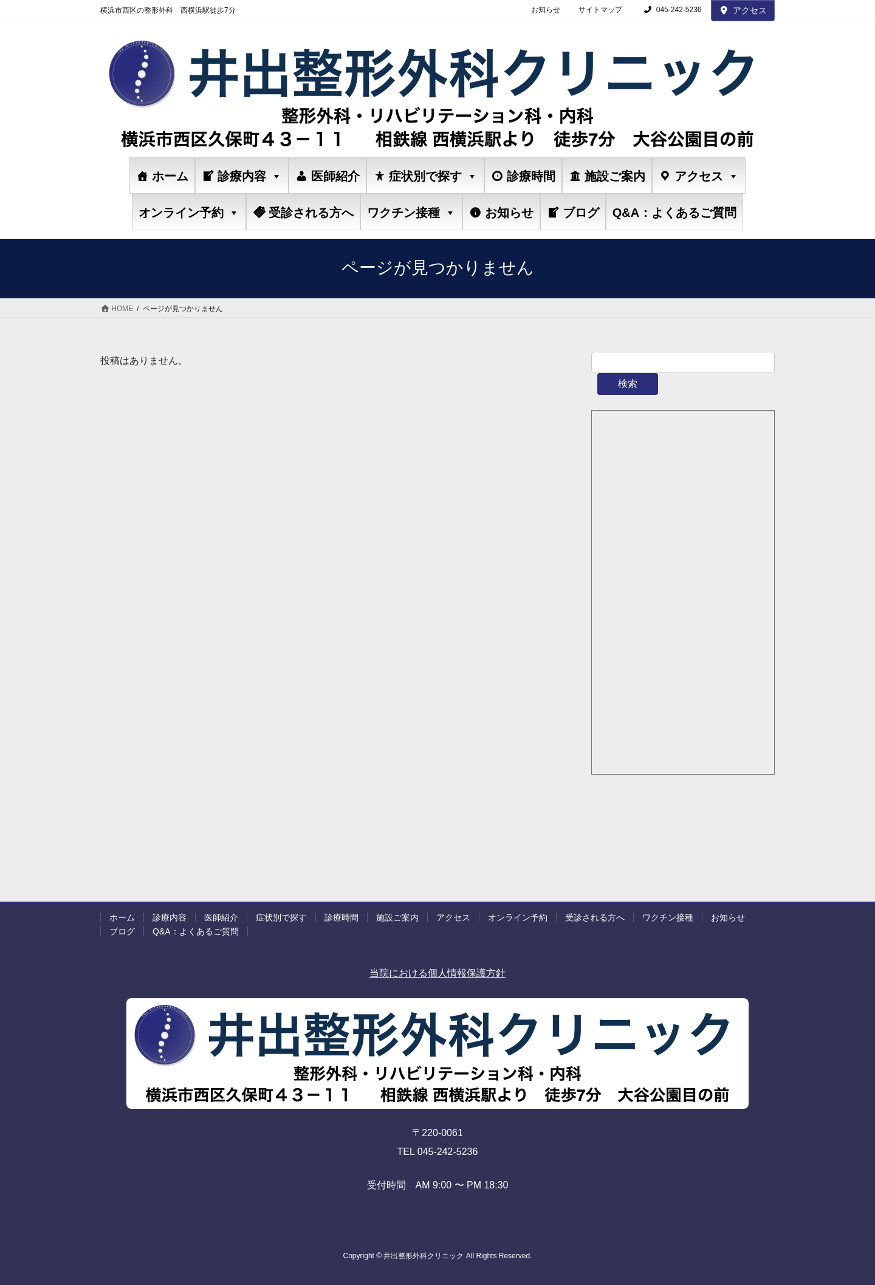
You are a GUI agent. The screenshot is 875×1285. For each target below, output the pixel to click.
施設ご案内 (615, 176)
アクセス (743, 10)
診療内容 (250, 176)
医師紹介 (335, 176)
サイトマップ (600, 9)
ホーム (170, 176)
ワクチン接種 (411, 212)
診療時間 (531, 176)
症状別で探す (433, 176)
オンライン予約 (189, 212)
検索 (627, 384)
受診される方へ (311, 212)
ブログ (581, 212)
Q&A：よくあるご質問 (674, 212)
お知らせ (545, 9)
